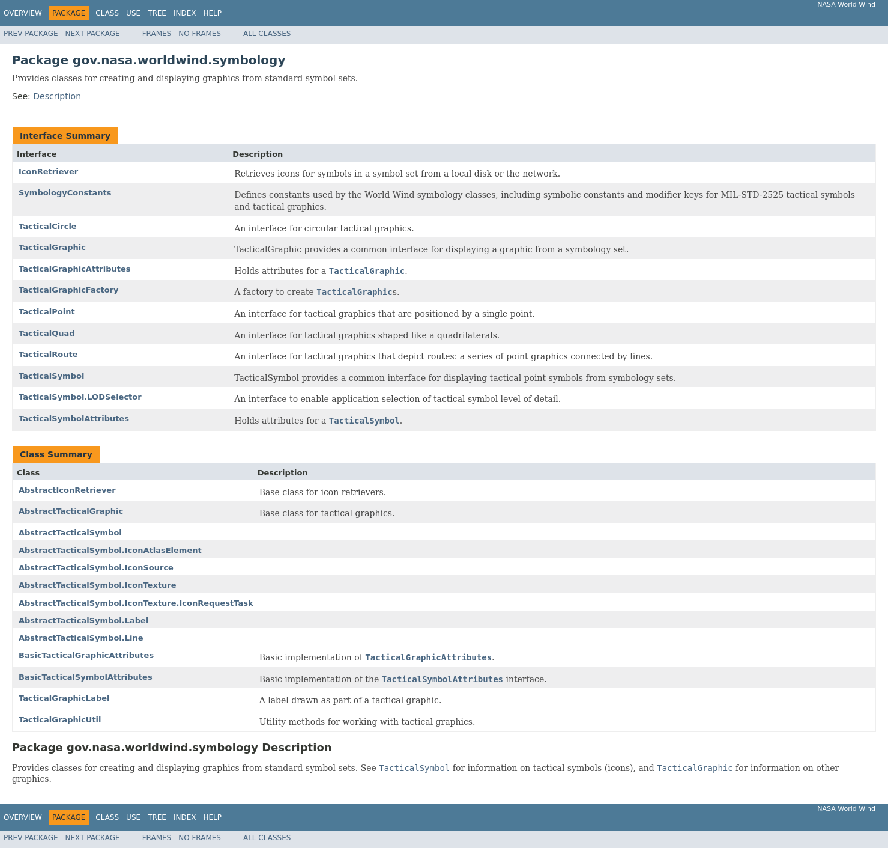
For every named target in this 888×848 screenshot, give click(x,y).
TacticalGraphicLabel (64, 698)
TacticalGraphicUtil (60, 719)
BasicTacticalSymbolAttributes (86, 677)
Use (133, 13)
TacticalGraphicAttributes (75, 268)
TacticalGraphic (52, 247)
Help (212, 13)
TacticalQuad (47, 333)
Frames (157, 33)
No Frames (199, 33)
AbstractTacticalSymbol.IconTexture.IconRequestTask (136, 603)
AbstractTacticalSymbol (70, 532)
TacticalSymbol (51, 375)
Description (57, 96)
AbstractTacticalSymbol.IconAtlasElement (110, 550)
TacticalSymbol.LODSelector (80, 396)
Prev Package (31, 33)
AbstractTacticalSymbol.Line (81, 637)
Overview (23, 13)
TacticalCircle (48, 226)
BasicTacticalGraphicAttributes (86, 655)
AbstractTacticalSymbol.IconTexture (97, 585)
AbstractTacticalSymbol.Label (83, 620)
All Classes (267, 33)
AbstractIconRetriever (67, 490)
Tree (157, 13)
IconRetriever (48, 171)
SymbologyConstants (65, 192)
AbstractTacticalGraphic (71, 511)
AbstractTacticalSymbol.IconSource (96, 567)
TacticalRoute (48, 354)
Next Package (92, 33)
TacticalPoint (47, 311)
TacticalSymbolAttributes (74, 418)
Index (185, 13)
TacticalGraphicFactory (68, 289)
